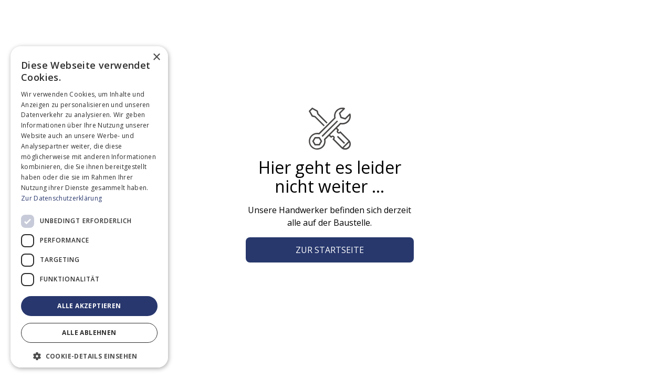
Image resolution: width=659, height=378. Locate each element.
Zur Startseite (330, 250)
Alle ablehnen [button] (89, 332)
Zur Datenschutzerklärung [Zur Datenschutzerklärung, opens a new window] (61, 198)
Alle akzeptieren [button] (89, 305)
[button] (89, 356)
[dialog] (89, 207)
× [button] (156, 57)
